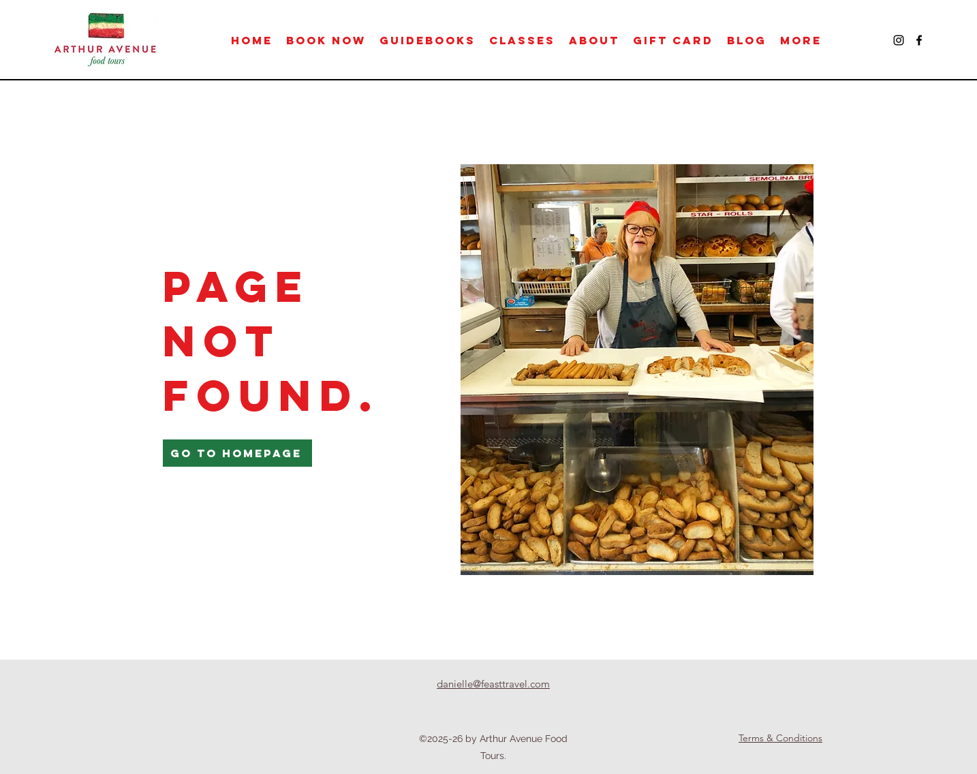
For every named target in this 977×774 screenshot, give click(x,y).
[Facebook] (919, 40)
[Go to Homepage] (237, 453)
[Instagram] (898, 40)
